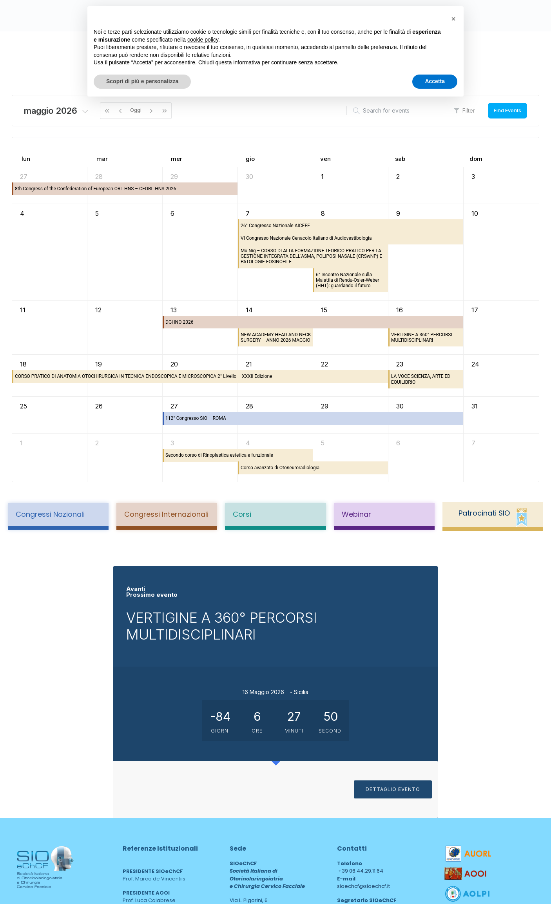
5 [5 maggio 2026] (97, 213)
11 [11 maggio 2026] (22, 310)
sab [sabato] (400, 158)
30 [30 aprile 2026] (249, 176)
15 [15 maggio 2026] (324, 310)
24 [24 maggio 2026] (475, 364)
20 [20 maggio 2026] (174, 364)
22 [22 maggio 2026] (324, 364)
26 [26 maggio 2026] (99, 406)
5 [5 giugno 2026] (322, 443)
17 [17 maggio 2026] (474, 310)
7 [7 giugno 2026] (473, 443)
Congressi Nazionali (50, 514)
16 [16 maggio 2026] (399, 310)
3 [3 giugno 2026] (172, 443)
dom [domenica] (475, 158)
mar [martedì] (102, 158)
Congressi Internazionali (166, 514)
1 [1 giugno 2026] (21, 443)
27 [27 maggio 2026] (174, 406)
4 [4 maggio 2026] (22, 213)
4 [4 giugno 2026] (248, 443)
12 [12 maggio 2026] (98, 310)
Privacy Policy (35, 816)
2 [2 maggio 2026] (398, 176)
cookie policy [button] (202, 39)
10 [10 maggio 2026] (474, 213)
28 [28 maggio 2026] (249, 406)
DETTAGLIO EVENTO (506, 734)
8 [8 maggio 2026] (323, 213)
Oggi (135, 110)
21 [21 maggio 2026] (249, 364)
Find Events (507, 110)
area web (246, 840)
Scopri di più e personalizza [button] (142, 81)
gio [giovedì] (250, 158)
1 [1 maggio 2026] (322, 176)
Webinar (356, 514)
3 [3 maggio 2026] (473, 176)
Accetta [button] (435, 81)
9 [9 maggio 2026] (398, 213)
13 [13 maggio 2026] (173, 310)
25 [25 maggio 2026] (23, 406)
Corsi (242, 514)
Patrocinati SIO (484, 513)
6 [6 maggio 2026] (172, 213)
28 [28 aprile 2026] (99, 176)
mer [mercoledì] (176, 158)
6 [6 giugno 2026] (398, 443)
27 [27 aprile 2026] (23, 176)
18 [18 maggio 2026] (23, 364)
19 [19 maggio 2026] (98, 364)
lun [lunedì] (26, 158)
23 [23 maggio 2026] (399, 364)
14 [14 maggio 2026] (249, 310)
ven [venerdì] (325, 158)
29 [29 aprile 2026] (174, 176)
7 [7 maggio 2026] (248, 213)
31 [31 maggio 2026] (474, 406)
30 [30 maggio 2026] (400, 406)
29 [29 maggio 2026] (324, 406)
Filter (464, 110)
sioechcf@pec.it (357, 795)
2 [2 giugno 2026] (97, 443)
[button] (453, 19)
